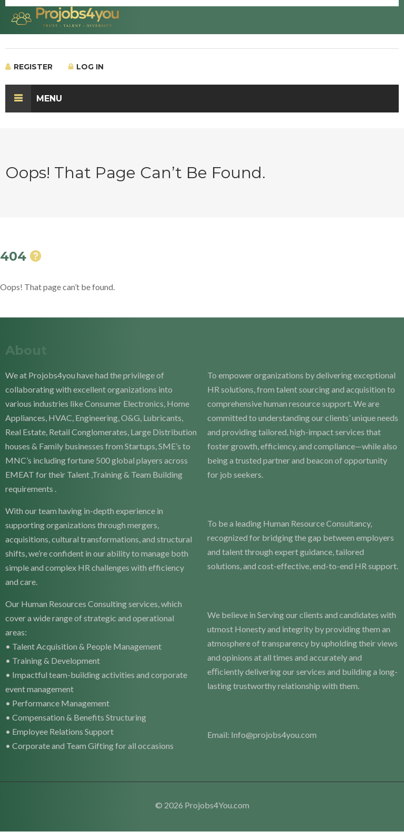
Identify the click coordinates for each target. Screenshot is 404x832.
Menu (33, 98)
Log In (86, 66)
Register (29, 66)
